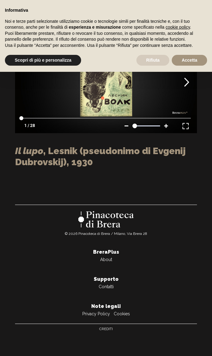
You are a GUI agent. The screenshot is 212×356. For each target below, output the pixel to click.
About (106, 259)
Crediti (106, 329)
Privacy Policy (96, 313)
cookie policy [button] (178, 27)
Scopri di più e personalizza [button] (43, 60)
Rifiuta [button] (153, 60)
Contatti (106, 286)
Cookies (122, 313)
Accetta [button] (189, 60)
